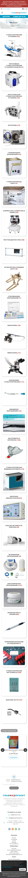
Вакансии (14, 842)
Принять (22, 869)
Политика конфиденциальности (14, 854)
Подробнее (13, 757)
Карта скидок (14, 851)
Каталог (14, 837)
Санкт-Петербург (5, 8)
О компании (14, 839)
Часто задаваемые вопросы (14, 850)
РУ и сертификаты (14, 843)
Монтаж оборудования (14, 859)
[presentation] (2, 750)
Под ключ (14, 848)
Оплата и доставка (14, 853)
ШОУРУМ (6, 16)
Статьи (14, 840)
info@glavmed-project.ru (15, 818)
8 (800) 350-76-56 (19, 16)
